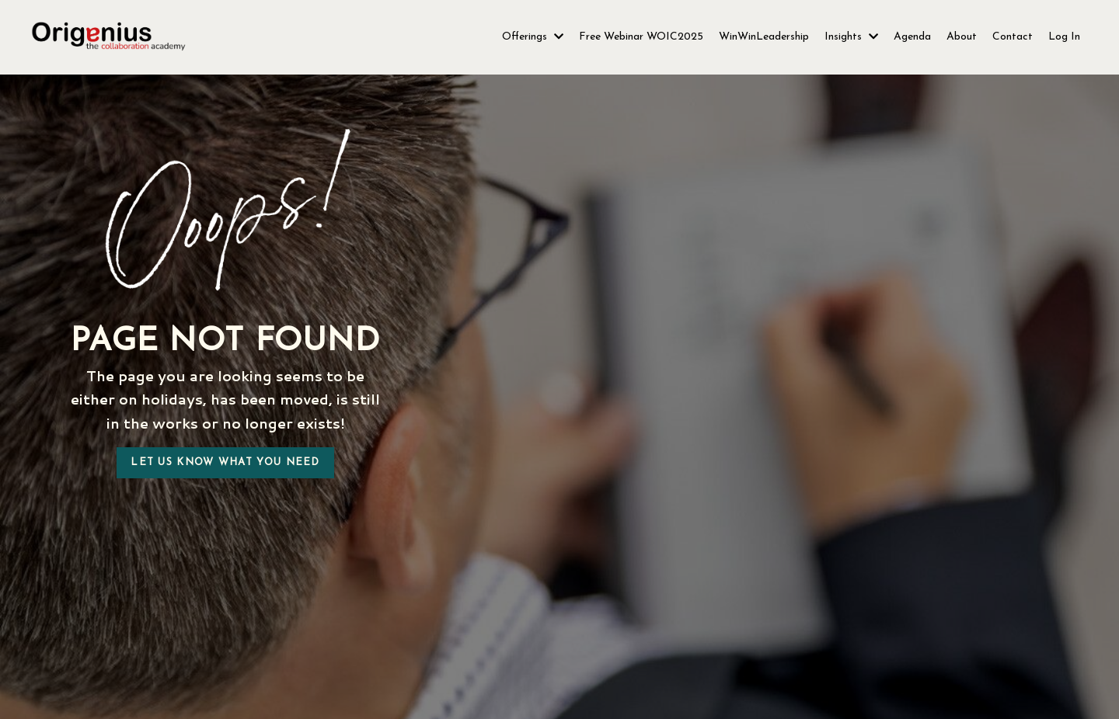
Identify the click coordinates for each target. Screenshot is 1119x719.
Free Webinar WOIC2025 (641, 37)
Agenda (912, 37)
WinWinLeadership (764, 37)
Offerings (532, 37)
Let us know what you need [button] (225, 462)
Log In (1064, 37)
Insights (851, 37)
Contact (1012, 37)
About (961, 37)
